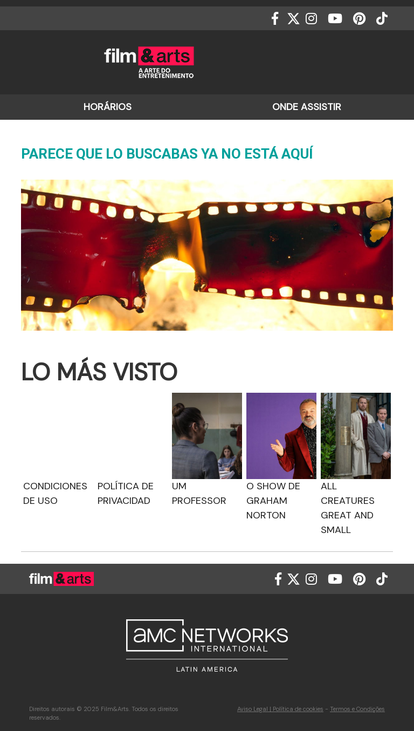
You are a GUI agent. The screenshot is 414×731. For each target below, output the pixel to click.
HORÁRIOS (108, 106)
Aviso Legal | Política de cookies (280, 709)
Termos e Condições (357, 709)
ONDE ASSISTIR (306, 106)
